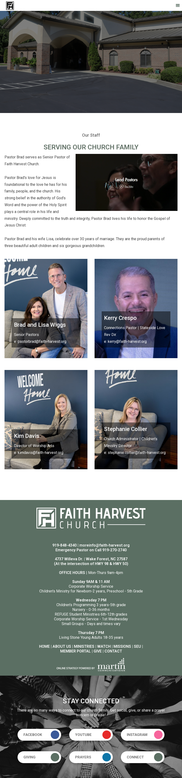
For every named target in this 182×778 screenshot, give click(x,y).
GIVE (98, 651)
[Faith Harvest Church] (10, 5)
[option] (91, 62)
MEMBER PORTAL (75, 651)
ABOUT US (62, 646)
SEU (137, 646)
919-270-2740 (114, 550)
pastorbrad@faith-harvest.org (42, 341)
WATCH (104, 646)
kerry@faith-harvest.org (127, 341)
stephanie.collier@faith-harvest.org (137, 452)
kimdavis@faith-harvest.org (40, 452)
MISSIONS (122, 646)
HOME (44, 646)
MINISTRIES (84, 646)
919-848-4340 (64, 545)
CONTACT (113, 651)
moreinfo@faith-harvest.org (104, 545)
